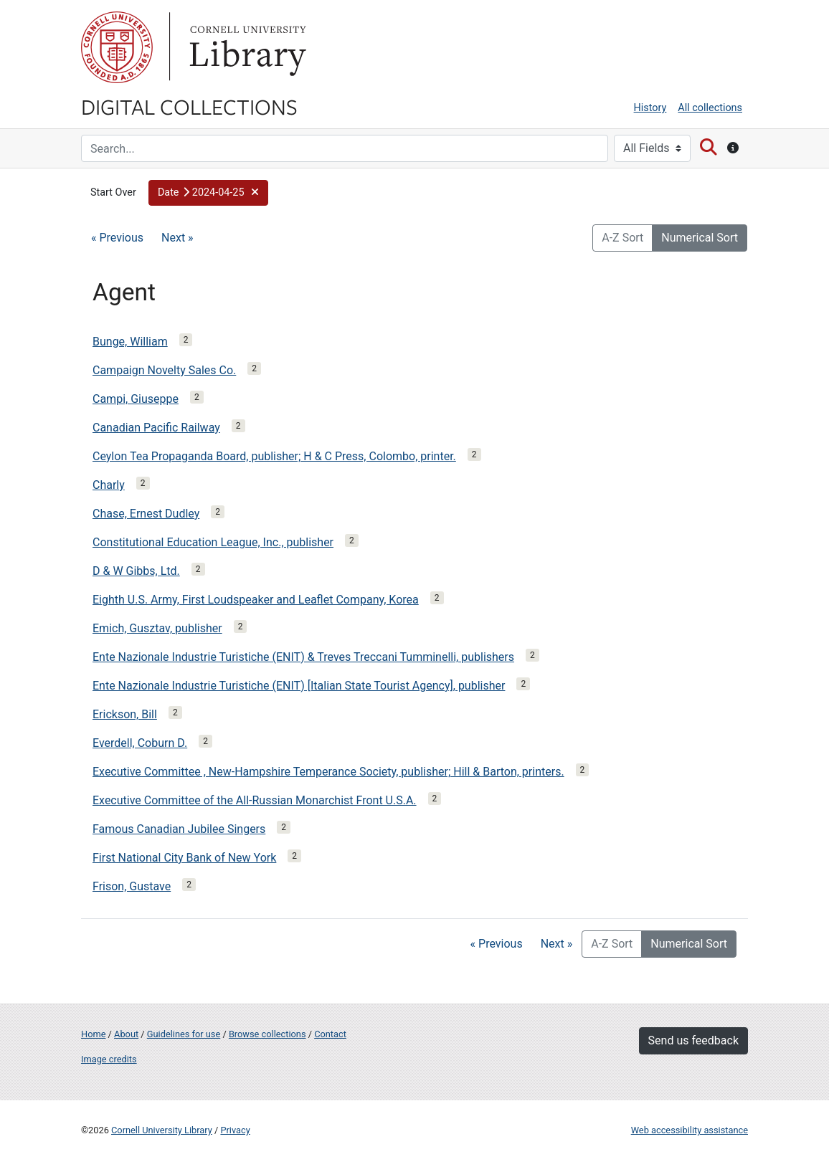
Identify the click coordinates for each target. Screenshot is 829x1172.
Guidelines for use (183, 1034)
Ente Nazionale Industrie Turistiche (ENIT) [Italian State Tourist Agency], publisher (299, 685)
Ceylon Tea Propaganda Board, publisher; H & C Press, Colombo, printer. (274, 456)
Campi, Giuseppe (136, 399)
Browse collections (267, 1034)
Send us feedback (693, 1040)
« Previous (117, 237)
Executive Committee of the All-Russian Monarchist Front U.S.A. (255, 800)
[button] (208, 193)
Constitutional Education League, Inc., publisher (213, 542)
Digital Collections (189, 106)
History (650, 108)
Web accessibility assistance (689, 1130)
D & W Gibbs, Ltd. (136, 571)
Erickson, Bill (125, 714)
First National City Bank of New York (184, 857)
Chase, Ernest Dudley (146, 513)
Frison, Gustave (132, 886)
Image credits (109, 1059)
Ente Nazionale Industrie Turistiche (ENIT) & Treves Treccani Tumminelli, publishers (303, 657)
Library (246, 47)
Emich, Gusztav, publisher (157, 628)
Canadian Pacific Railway (156, 427)
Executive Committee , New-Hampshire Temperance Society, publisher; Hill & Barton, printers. (328, 771)
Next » (177, 237)
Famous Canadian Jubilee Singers (179, 829)
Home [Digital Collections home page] (93, 1034)
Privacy (235, 1130)
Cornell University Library (161, 1130)
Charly (109, 485)
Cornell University (117, 47)
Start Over (113, 192)
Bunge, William (130, 341)
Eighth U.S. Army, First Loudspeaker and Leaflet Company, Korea (256, 599)
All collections (710, 108)
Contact (330, 1034)
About (126, 1034)
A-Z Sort (622, 237)
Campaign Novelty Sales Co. (164, 370)
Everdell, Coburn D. (140, 743)
